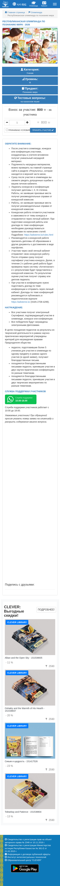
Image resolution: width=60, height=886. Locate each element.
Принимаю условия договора (18, 130)
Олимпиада (35, 12)
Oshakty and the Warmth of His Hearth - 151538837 (24, 709)
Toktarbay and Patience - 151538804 (23, 812)
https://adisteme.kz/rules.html (38, 234)
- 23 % (9, 766)
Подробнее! (46, 609)
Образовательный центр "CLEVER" (25, 860)
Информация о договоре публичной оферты (29, 854)
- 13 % (9, 816)
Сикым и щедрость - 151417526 (21, 761)
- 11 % (9, 662)
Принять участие (42, 130)
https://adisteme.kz (20, 302)
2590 (49, 666)
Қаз (19, 4)
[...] (17, 122)
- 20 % (9, 715)
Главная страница (15, 12)
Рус (24, 4)
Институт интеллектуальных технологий (27, 857)
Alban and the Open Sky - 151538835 (23, 658)
